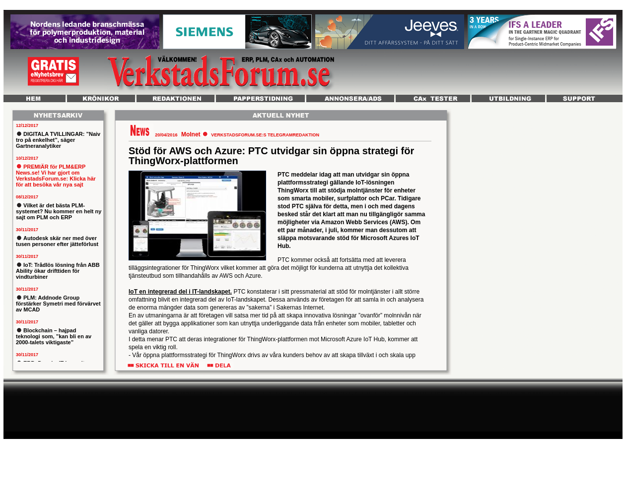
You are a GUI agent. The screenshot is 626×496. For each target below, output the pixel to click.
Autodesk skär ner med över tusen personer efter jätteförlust (57, 241)
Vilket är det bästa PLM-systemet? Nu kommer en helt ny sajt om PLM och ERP (58, 211)
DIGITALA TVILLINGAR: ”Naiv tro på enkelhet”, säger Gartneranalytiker (58, 140)
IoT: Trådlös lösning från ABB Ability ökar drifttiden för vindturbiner (58, 271)
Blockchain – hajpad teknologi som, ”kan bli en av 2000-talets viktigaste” (53, 336)
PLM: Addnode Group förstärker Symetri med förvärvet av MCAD (58, 303)
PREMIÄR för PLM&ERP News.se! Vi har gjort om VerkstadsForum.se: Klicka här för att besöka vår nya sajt (56, 175)
